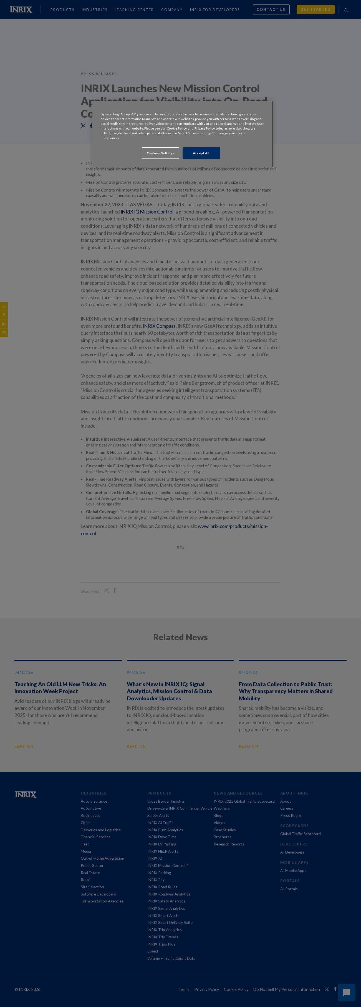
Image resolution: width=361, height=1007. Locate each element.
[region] (182, 134)
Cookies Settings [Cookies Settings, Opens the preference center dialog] (160, 153)
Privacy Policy (205, 128)
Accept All (201, 153)
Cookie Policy (177, 128)
